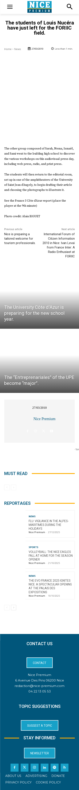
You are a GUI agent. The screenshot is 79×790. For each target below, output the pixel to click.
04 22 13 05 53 (39, 691)
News (17, 49)
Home (8, 49)
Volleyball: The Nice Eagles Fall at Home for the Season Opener (51, 555)
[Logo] (39, 7)
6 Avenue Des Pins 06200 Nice (39, 680)
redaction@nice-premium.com (39, 686)
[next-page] (13, 607)
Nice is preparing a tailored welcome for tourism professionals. (20, 238)
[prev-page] (6, 487)
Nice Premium (44, 419)
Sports (33, 547)
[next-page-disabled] (13, 487)
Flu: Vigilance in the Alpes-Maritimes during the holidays (49, 524)
